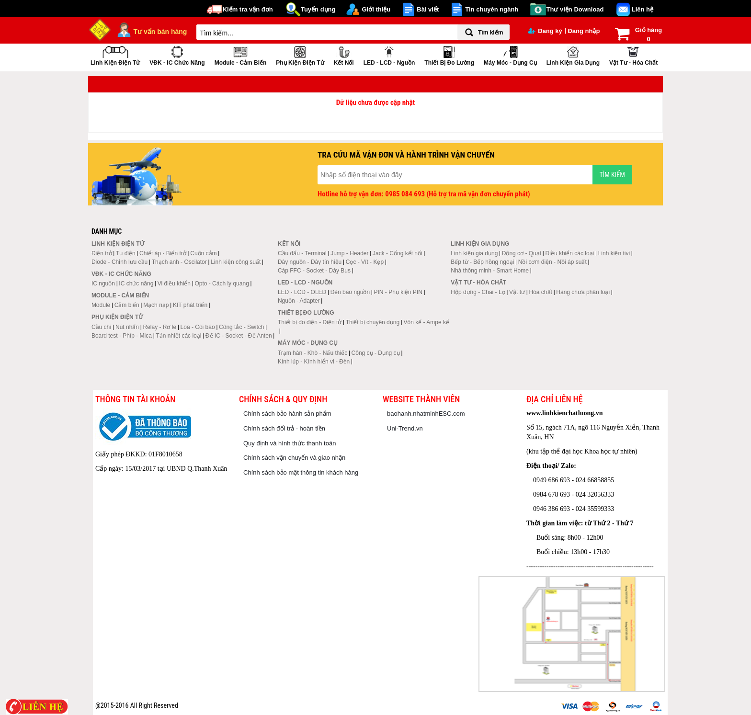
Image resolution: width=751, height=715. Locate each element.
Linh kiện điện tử (115, 55)
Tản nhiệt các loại (178, 335)
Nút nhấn (127, 327)
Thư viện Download (575, 9)
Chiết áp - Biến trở (162, 253)
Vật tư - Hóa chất (633, 55)
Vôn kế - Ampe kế (426, 322)
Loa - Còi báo (198, 327)
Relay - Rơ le (159, 327)
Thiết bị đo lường (449, 55)
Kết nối (344, 55)
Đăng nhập (584, 30)
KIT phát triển (190, 305)
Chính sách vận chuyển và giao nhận (294, 457)
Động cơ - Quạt (521, 253)
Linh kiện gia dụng (573, 55)
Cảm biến (126, 305)
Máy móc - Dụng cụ (510, 55)
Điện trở (101, 253)
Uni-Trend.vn (405, 428)
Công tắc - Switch (241, 327)
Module (100, 305)
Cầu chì (101, 327)
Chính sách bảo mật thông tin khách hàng (300, 472)
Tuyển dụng (318, 9)
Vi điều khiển (174, 283)
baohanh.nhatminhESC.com (426, 413)
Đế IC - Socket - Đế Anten (238, 335)
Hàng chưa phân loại (583, 292)
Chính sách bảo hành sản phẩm (287, 413)
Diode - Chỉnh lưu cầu (119, 262)
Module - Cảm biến (241, 55)
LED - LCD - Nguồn (389, 55)
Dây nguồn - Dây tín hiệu (309, 262)
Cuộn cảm (203, 253)
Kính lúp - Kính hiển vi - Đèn (314, 361)
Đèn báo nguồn (350, 292)
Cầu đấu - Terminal (302, 253)
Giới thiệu (376, 9)
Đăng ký (545, 30)
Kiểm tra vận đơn (248, 9)
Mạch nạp (156, 305)
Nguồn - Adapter (299, 300)
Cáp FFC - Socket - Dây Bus (314, 270)
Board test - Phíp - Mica (121, 335)
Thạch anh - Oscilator (179, 262)
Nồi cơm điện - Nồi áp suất (552, 262)
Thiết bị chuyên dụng (372, 322)
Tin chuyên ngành (491, 9)
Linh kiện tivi (614, 253)
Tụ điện (126, 253)
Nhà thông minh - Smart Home (490, 270)
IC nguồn (103, 283)
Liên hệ (642, 9)
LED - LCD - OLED (302, 292)
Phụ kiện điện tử (300, 55)
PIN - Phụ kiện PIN (398, 292)
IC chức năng (136, 283)
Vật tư (517, 292)
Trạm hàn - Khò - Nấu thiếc (312, 353)
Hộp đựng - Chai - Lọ (478, 292)
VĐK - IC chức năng (177, 55)
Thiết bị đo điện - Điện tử (309, 322)
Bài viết (428, 9)
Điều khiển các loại (570, 253)
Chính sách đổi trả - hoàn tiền (284, 428)
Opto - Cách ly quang (221, 283)
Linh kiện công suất (236, 262)
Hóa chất (540, 292)
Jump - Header (349, 253)
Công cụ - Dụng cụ (376, 353)
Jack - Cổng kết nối (397, 253)
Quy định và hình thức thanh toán (289, 443)
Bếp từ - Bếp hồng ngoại (482, 262)
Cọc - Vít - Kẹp (365, 262)
